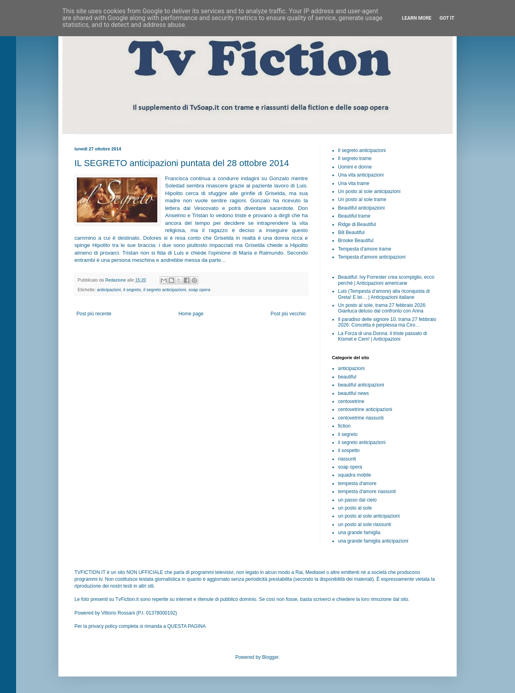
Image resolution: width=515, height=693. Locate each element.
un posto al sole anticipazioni (369, 516)
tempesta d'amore (357, 483)
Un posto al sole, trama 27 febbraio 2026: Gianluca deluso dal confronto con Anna (382, 308)
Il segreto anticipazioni (362, 150)
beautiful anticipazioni (361, 385)
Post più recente (93, 314)
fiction (344, 426)
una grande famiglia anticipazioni (373, 541)
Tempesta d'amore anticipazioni (372, 257)
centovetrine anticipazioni (365, 409)
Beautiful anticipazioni (361, 208)
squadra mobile (354, 475)
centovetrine (351, 401)
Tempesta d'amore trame (364, 249)
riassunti (347, 459)
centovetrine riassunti (360, 418)
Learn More (417, 18)
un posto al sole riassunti (364, 524)
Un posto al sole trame (362, 199)
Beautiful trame (354, 216)
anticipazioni (109, 289)
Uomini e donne (355, 167)
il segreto (132, 289)
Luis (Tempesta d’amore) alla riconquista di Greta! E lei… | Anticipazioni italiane (384, 294)
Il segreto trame (354, 158)
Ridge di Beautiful (357, 224)
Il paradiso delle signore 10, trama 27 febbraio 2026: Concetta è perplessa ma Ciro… (387, 322)
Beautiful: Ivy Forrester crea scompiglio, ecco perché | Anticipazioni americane (386, 280)
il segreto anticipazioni (164, 289)
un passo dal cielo (357, 500)
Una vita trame (353, 183)
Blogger (270, 657)
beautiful (347, 377)
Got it (446, 18)
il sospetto (349, 450)
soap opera (199, 289)
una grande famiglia (359, 532)
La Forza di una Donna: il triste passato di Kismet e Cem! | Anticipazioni (382, 336)
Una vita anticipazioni (360, 175)
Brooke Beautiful (355, 240)
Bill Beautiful (351, 232)
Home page (191, 314)
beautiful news (353, 393)
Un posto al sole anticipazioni (369, 191)
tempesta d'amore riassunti (367, 491)
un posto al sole (355, 508)
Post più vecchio (288, 314)
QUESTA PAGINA (186, 626)
